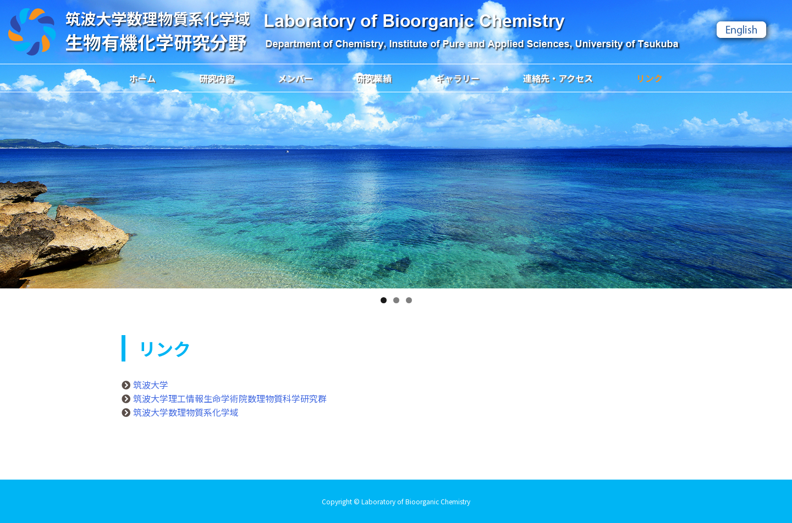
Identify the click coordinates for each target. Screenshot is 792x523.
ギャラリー (458, 78)
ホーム (142, 78)
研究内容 (216, 78)
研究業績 (374, 78)
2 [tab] (396, 300)
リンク (649, 78)
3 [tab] (409, 300)
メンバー (295, 78)
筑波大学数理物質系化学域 (186, 412)
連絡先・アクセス (558, 78)
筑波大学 (150, 384)
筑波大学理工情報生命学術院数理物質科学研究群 (230, 398)
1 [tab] (384, 300)
